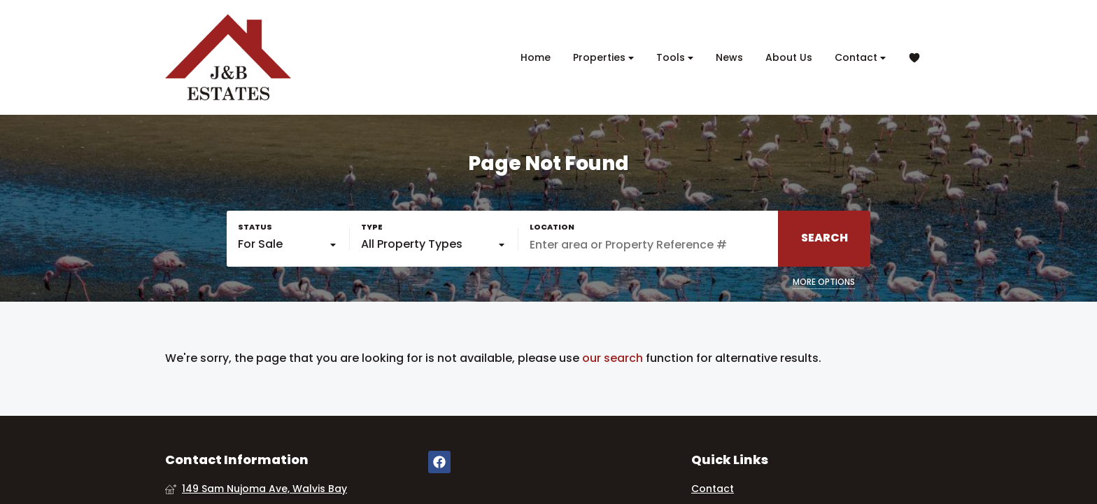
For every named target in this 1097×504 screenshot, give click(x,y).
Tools (674, 58)
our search (612, 358)
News (729, 57)
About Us (788, 57)
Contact (860, 58)
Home (536, 57)
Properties (603, 58)
